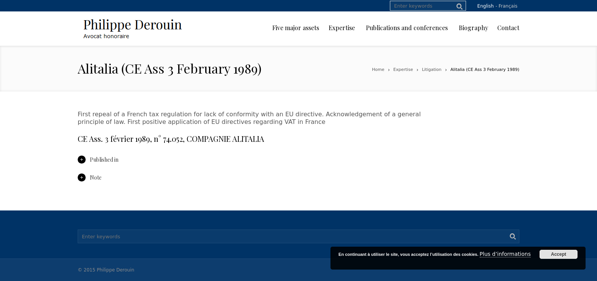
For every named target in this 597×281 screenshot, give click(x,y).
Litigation (431, 69)
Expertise (403, 69)
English (485, 6)
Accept (558, 254)
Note (90, 177)
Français (508, 6)
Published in (98, 160)
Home (378, 69)
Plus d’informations (505, 254)
